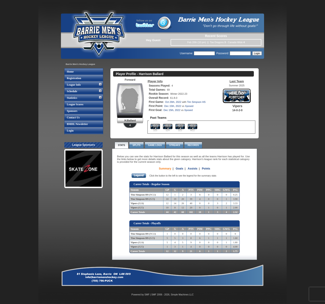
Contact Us (73, 117)
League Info (74, 84)
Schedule (72, 91)
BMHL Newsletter (77, 124)
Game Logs (155, 145)
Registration (74, 78)
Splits (136, 145)
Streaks (174, 145)
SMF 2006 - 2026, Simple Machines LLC (172, 294)
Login (70, 130)
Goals (179, 168)
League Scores (75, 104)
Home (70, 71)
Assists (192, 168)
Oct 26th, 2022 (173, 102)
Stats (121, 145)
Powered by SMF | (141, 294)
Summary (165, 168)
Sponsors (72, 111)
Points (206, 168)
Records (193, 145)
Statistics (72, 97)
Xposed (189, 106)
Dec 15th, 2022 (172, 106)
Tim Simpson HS (196, 102)
